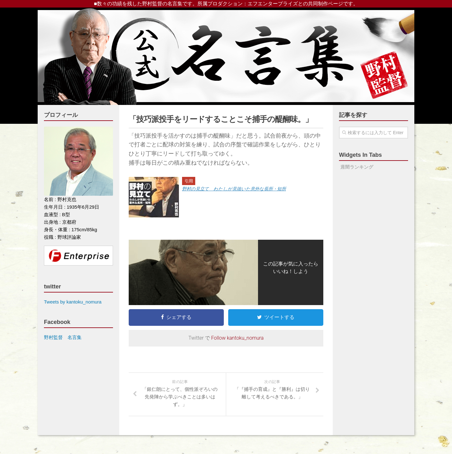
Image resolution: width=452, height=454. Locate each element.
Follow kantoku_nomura (237, 338)
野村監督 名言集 (63, 337)
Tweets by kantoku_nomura (72, 301)
